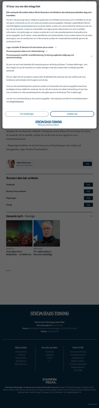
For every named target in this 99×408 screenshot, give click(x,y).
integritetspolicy (16, 101)
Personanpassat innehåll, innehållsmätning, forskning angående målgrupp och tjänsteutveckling (49, 56)
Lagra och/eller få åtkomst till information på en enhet (31, 47)
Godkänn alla (72, 114)
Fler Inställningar (27, 114)
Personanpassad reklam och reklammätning (27, 51)
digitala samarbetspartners (25, 26)
